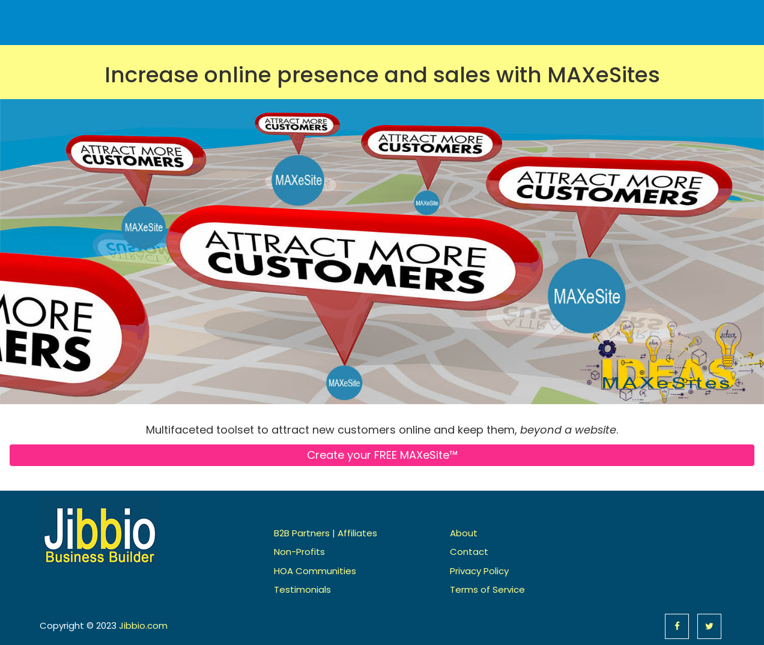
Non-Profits (299, 551)
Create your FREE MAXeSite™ (382, 454)
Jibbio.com (143, 625)
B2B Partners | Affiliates (325, 533)
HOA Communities (315, 571)
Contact (695, 16)
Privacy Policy (479, 571)
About (642, 16)
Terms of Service (487, 589)
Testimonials (302, 589)
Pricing (595, 16)
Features (540, 16)
